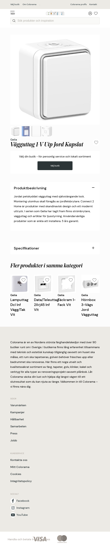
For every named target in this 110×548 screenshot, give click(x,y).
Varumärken (18, 405)
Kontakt (93, 4)
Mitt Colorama (19, 467)
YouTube (22, 515)
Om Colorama (29, 4)
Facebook (22, 501)
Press (13, 433)
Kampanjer (17, 412)
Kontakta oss (18, 460)
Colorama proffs (78, 4)
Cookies (15, 474)
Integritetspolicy (21, 481)
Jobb (13, 440)
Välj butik (14, 4)
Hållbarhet (17, 419)
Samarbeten (18, 426)
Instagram (23, 508)
